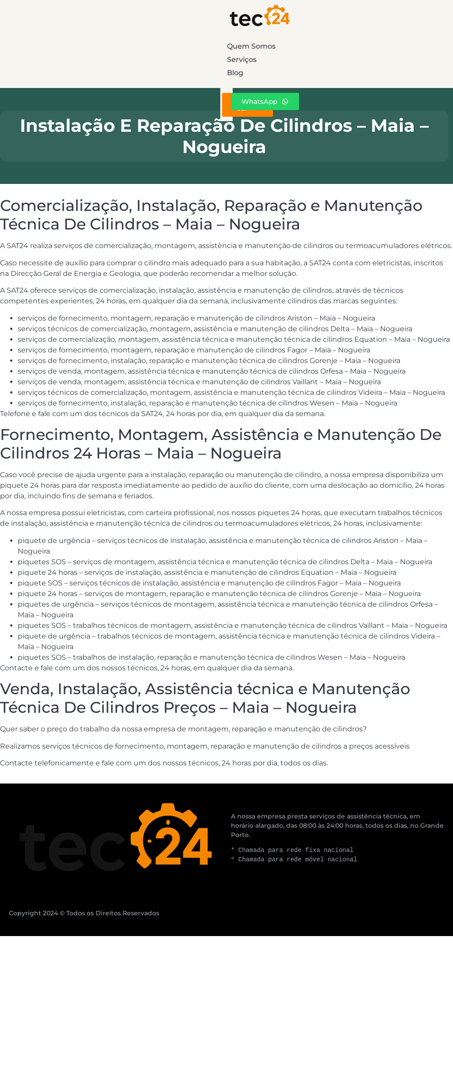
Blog (385, 46)
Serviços (242, 46)
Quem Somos (84, 46)
